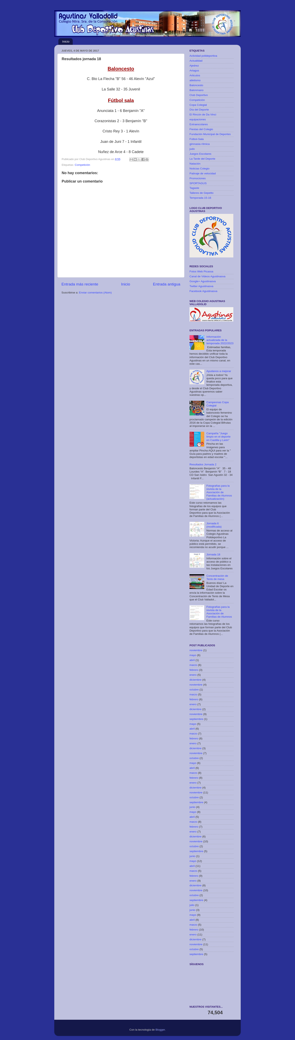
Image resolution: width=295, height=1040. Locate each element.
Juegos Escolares (200, 153)
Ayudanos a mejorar (218, 371)
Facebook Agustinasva (203, 291)
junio (192, 807)
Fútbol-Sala (196, 139)
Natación (194, 163)
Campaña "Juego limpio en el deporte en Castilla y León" (218, 436)
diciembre (195, 679)
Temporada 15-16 (200, 197)
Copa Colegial (198, 104)
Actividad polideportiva (203, 55)
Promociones (197, 178)
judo (192, 148)
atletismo (195, 80)
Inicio (65, 41)
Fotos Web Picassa (201, 271)
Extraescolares (198, 124)
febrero (193, 669)
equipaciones (197, 119)
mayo (192, 655)
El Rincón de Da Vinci (202, 114)
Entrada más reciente (79, 284)
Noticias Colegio (199, 168)
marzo (193, 665)
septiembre (196, 719)
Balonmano (196, 90)
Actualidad (195, 60)
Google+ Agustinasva (202, 281)
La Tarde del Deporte (202, 158)
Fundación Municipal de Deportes (210, 134)
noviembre (195, 650)
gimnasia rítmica (199, 144)
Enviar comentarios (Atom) (95, 292)
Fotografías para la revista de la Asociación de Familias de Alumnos (219, 611)
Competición (82, 164)
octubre (194, 689)
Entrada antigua (166, 284)
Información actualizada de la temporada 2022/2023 (219, 340)
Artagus (194, 70)
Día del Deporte (199, 109)
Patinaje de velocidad (202, 173)
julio (191, 905)
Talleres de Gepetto (201, 192)
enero (193, 674)
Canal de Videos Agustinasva (207, 276)
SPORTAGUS (198, 183)
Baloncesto (196, 85)
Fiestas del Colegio (201, 129)
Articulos (194, 75)
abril (192, 660)
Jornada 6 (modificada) (213, 525)
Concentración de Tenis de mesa (217, 577)
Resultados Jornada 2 (202, 464)
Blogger (160, 1029)
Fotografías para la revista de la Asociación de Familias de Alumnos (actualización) (219, 492)
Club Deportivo (198, 95)
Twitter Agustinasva (201, 286)
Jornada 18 (213, 554)
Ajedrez (194, 65)
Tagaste (194, 188)
